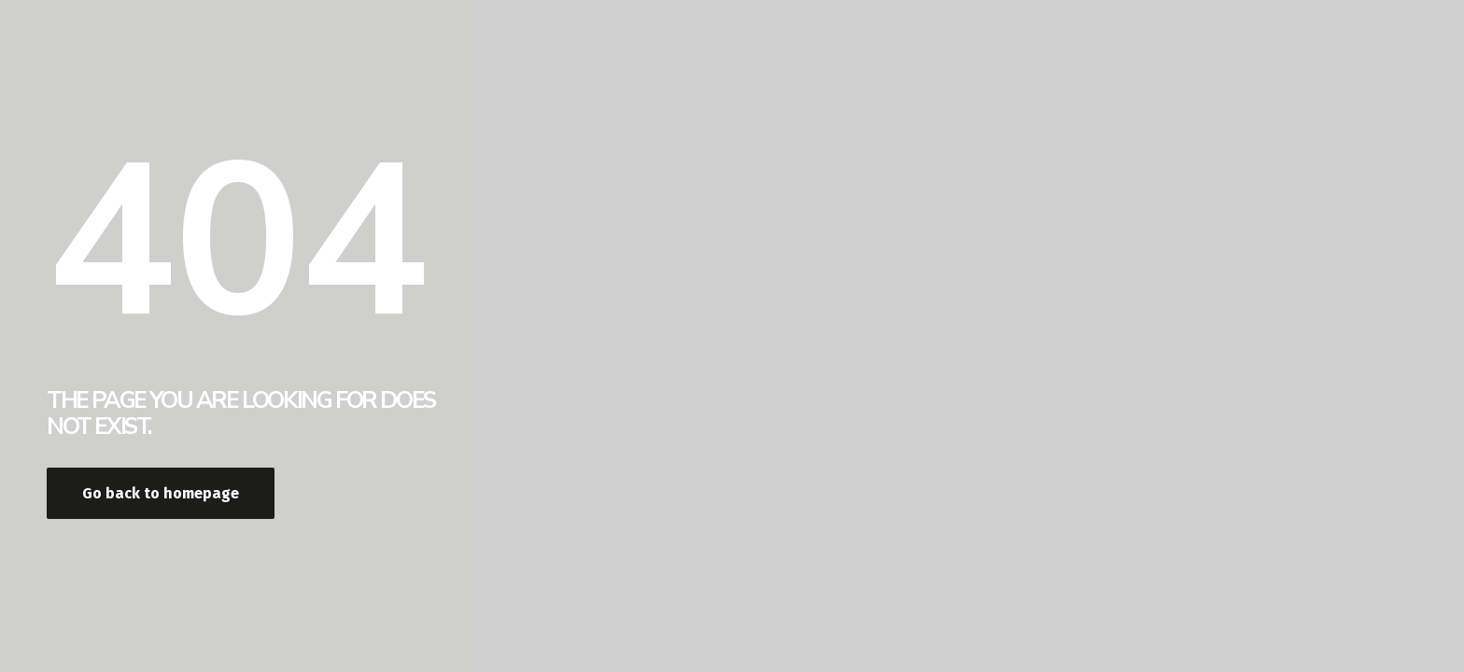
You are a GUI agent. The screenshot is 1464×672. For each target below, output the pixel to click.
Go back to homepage (160, 493)
